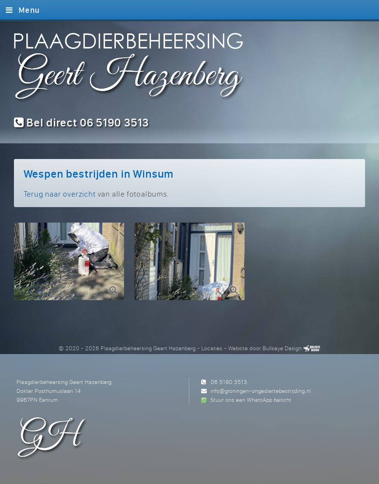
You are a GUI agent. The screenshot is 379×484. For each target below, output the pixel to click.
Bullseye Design (282, 348)
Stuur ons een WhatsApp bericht (250, 399)
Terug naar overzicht (60, 194)
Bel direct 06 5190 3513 (81, 122)
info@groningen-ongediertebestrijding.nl (261, 390)
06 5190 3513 (229, 381)
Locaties (212, 348)
